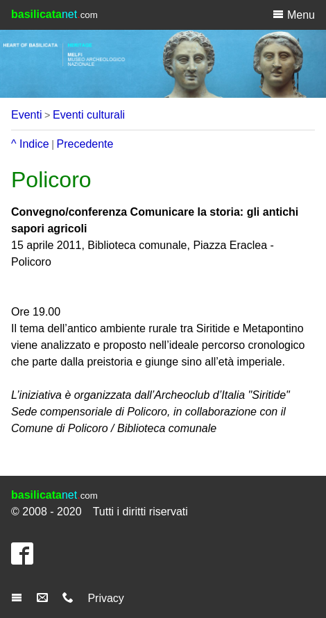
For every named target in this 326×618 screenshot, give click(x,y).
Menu (294, 14)
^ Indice (30, 144)
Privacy (105, 598)
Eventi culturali (89, 115)
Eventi (26, 115)
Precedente (85, 144)
